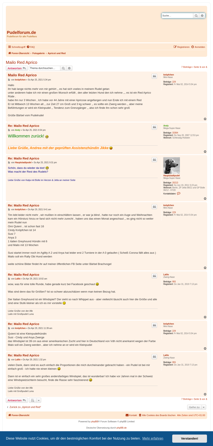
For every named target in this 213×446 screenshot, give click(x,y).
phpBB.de (122, 427)
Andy (165, 126)
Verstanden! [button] (189, 438)
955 (174, 281)
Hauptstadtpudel (171, 175)
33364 (175, 133)
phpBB (94, 421)
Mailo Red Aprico (21, 62)
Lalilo (166, 274)
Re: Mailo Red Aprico (23, 125)
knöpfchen (168, 75)
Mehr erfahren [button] (152, 438)
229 (174, 82)
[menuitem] (30, 46)
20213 (175, 183)
